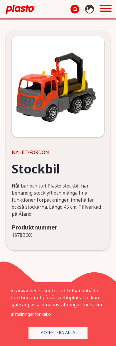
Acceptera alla (58, 332)
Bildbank (90, 9)
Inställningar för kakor (31, 314)
